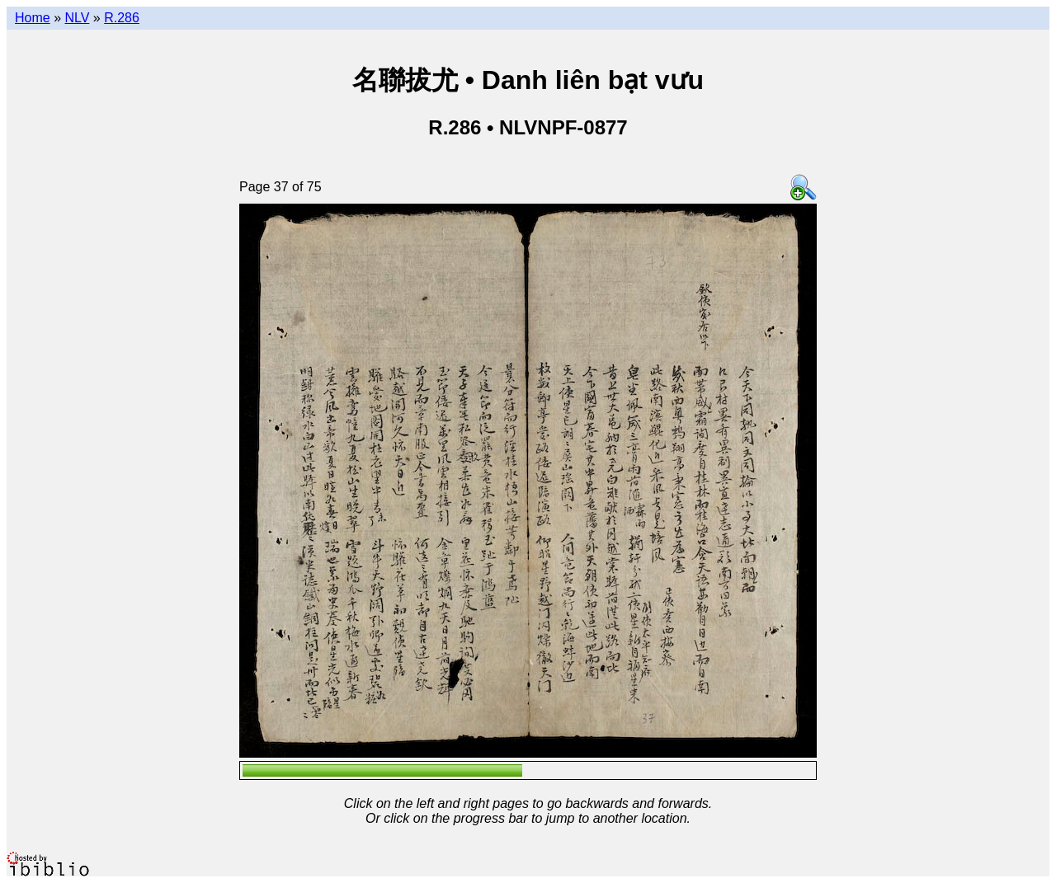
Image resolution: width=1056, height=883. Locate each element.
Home (32, 18)
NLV (76, 18)
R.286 (121, 18)
